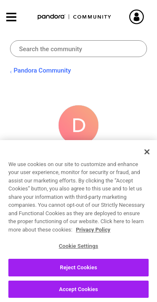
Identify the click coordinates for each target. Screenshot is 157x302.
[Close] (147, 155)
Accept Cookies (78, 292)
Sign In (140, 16)
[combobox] (78, 48)
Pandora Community (74, 16)
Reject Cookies (78, 270)
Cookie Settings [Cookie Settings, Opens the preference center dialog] (78, 249)
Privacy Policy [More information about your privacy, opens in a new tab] (93, 232)
